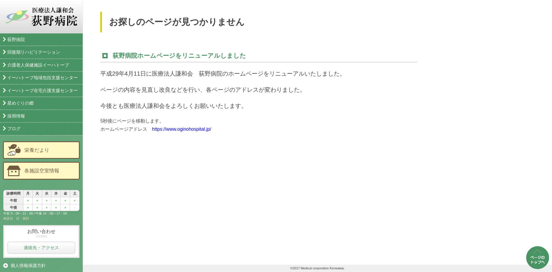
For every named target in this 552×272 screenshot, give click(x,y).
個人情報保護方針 (28, 265)
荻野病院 (16, 39)
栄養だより (36, 150)
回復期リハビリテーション (33, 52)
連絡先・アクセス (41, 247)
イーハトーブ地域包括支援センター (42, 77)
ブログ (14, 128)
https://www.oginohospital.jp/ (181, 129)
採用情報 (16, 115)
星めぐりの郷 (20, 103)
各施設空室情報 (41, 170)
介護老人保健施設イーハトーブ (38, 64)
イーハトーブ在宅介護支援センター (42, 90)
